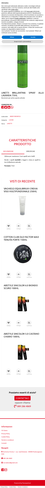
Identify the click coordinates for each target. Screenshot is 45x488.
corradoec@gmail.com (10, 462)
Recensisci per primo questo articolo (13, 98)
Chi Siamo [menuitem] (4, 430)
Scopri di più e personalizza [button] (22, 41)
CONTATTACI (22, 398)
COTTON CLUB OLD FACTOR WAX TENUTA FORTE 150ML (21, 238)
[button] (22, 64)
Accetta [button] (33, 37)
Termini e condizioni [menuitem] (7, 440)
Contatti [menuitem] (4, 443)
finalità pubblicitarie (20, 18)
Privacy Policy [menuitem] (5, 433)
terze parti (30, 11)
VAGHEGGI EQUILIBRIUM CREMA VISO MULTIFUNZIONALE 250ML (21, 190)
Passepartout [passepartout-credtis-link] (26, 483)
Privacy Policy (4, 486)
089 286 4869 (22, 406)
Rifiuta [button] (12, 37)
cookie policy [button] (14, 9)
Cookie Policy (12, 486)
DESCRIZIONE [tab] (8, 151)
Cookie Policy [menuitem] (5, 437)
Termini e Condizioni (23, 486)
